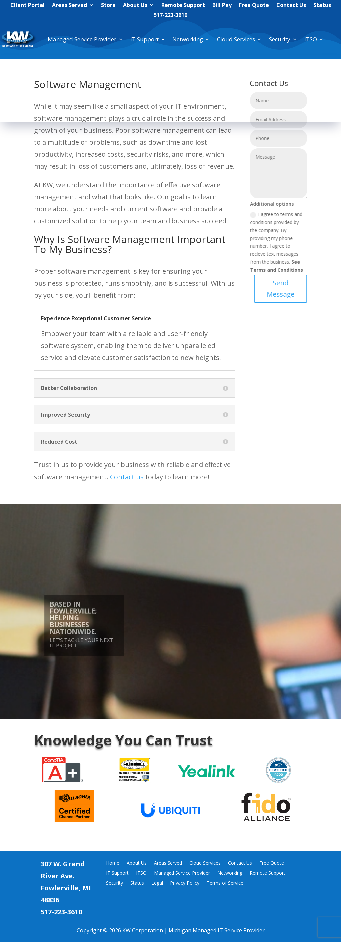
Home (112, 863)
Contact (122, 476)
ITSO (310, 39)
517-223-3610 (170, 16)
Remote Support (183, 6)
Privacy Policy (184, 883)
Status (322, 6)
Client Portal (27, 6)
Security (279, 39)
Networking (187, 39)
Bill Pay (222, 6)
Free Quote (254, 6)
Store (108, 6)
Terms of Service (225, 883)
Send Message (291, 288)
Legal (157, 883)
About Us (135, 6)
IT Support (144, 39)
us (139, 476)
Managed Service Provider (82, 39)
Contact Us (291, 6)
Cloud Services (236, 39)
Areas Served (69, 6)
